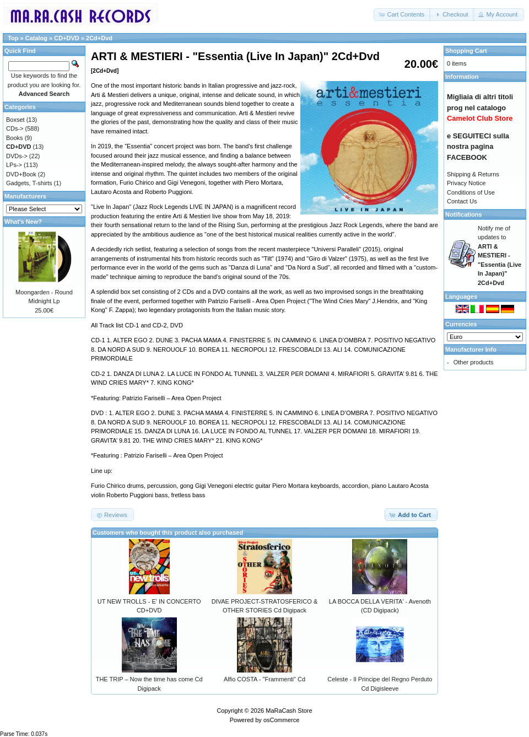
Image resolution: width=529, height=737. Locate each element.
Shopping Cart (466, 50)
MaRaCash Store (289, 710)
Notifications (463, 214)
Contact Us (462, 201)
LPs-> (14, 165)
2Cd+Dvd (99, 38)
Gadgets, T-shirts (29, 183)
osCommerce (281, 720)
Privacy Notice (466, 183)
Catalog (36, 38)
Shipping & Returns (473, 174)
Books (14, 138)
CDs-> (14, 128)
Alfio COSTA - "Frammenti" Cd (264, 679)
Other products (474, 362)
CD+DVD (66, 38)
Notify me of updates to (499, 255)
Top (13, 38)
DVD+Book (21, 174)
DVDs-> (17, 156)
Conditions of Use (471, 192)
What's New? (23, 221)
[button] (402, 14)
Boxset (15, 119)
